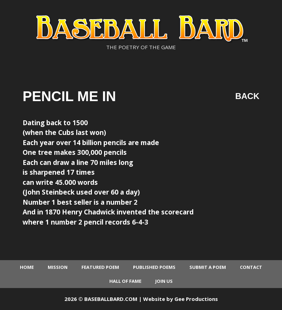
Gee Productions (196, 298)
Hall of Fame (125, 281)
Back (247, 96)
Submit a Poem (207, 267)
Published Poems (154, 267)
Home (27, 267)
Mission (58, 267)
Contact (251, 267)
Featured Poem (100, 267)
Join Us (164, 281)
